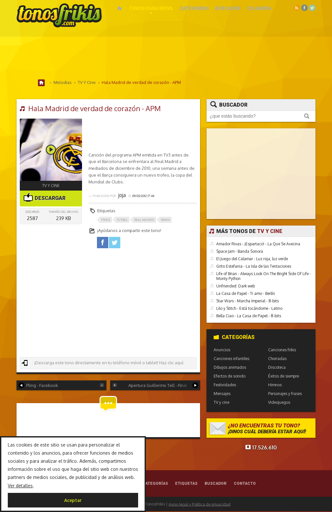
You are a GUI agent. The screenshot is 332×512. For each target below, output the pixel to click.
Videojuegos (279, 402)
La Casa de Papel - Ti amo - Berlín (245, 293)
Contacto (245, 484)
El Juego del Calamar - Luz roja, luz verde (252, 259)
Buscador (228, 8)
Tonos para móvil (151, 8)
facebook (102, 243)
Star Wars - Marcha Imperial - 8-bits (247, 301)
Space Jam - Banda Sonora (239, 251)
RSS (296, 8)
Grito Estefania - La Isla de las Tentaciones (253, 266)
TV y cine (51, 185)
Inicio (119, 8)
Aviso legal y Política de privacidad (200, 504)
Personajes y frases (285, 393)
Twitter (312, 8)
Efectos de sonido (229, 376)
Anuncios (222, 350)
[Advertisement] (166, 58)
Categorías (194, 8)
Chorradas (277, 358)
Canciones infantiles (231, 358)
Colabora (259, 8)
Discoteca (277, 367)
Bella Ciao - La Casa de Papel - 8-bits (248, 316)
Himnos (275, 385)
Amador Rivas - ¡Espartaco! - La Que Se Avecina (258, 244)
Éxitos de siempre (283, 376)
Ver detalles (20, 485)
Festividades (225, 385)
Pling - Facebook (61, 386)
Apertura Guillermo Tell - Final (155, 386)
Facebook (304, 8)
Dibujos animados (230, 367)
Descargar (44, 198)
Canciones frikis (282, 350)
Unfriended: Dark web (235, 286)
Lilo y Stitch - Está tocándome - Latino (249, 308)
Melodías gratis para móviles (59, 15)
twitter (114, 243)
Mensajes (222, 393)
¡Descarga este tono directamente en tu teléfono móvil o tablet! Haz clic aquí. (102, 363)
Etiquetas (186, 484)
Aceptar (73, 500)
